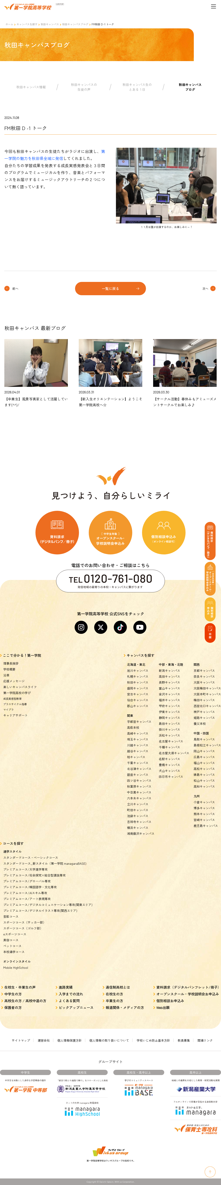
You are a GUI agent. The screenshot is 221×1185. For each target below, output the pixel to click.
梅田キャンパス (204, 700)
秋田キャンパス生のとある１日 (137, 87)
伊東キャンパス (169, 712)
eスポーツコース (14, 934)
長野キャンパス (169, 682)
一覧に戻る (110, 288)
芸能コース (10, 916)
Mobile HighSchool (15, 967)
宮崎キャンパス (204, 820)
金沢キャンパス (169, 694)
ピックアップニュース (76, 1007)
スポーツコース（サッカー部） (24, 922)
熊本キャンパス (204, 814)
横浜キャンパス (137, 827)
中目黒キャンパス (139, 792)
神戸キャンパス (204, 712)
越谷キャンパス (137, 751)
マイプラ (8, 709)
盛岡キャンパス (137, 688)
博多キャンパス (204, 808)
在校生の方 (114, 993)
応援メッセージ (14, 681)
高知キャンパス (204, 786)
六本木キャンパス (139, 798)
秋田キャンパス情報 (31, 87)
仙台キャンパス (137, 700)
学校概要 (9, 669)
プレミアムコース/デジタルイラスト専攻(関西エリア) (40, 910)
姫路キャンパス (204, 717)
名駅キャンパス (169, 759)
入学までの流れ (71, 993)
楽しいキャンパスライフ (20, 687)
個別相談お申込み (170, 1000)
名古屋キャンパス (171, 741)
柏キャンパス (136, 757)
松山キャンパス (204, 780)
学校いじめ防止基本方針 (153, 1040)
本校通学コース (14, 952)
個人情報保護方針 (69, 1040)
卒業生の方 (114, 1000)
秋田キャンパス (50, 24)
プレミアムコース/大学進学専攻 (25, 869)
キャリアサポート (15, 715)
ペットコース (12, 946)
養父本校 (200, 723)
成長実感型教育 (12, 698)
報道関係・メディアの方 (125, 1007)
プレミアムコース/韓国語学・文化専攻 (30, 887)
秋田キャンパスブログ (75, 24)
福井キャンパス (169, 700)
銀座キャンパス (137, 774)
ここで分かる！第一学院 (22, 655)
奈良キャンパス (204, 676)
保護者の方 (13, 1007)
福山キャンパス (204, 763)
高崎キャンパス (137, 733)
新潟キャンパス (169, 670)
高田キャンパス (169, 676)
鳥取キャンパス (204, 739)
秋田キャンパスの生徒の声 (84, 87)
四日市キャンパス (171, 776)
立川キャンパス (137, 804)
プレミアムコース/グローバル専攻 (27, 881)
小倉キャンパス (204, 802)
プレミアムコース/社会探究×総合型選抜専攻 (34, 875)
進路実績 (66, 987)
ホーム (9, 24)
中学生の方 (13, 993)
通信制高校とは (118, 987)
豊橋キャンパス (169, 765)
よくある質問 (69, 1000)
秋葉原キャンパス (139, 786)
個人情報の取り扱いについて (109, 1040)
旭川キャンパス (137, 670)
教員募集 (184, 1040)
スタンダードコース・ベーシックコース (30, 857)
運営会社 (44, 1040)
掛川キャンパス (169, 729)
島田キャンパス (169, 723)
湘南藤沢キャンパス (140, 833)
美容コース (10, 940)
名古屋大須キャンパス (174, 753)
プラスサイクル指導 (15, 704)
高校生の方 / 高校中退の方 (25, 1000)
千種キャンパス (169, 747)
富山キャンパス (169, 688)
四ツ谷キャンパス (139, 780)
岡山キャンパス (204, 751)
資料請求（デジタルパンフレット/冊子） (188, 987)
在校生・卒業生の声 (20, 987)
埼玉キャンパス (137, 739)
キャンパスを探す (27, 24)
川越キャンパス (137, 745)
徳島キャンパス (204, 774)
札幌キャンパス (137, 676)
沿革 (6, 675)
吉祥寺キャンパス (139, 822)
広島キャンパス (204, 757)
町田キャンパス (137, 810)
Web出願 (163, 1007)
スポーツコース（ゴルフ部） (23, 928)
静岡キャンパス (169, 717)
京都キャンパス (204, 670)
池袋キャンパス (137, 816)
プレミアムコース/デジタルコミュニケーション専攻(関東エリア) (47, 904)
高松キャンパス (204, 769)
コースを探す (13, 843)
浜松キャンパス (169, 735)
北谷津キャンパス (139, 769)
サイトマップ (21, 1040)
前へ (15, 288)
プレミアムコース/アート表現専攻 (27, 899)
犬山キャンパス (169, 770)
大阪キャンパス (204, 682)
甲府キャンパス (169, 706)
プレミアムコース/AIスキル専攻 (25, 893)
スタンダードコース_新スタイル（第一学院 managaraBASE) (44, 863)
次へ (205, 288)
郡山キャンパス (137, 706)
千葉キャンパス (137, 763)
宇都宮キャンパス (139, 721)
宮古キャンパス (137, 694)
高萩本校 (133, 727)
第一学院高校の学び (17, 693)
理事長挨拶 (10, 663)
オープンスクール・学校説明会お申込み (187, 993)
